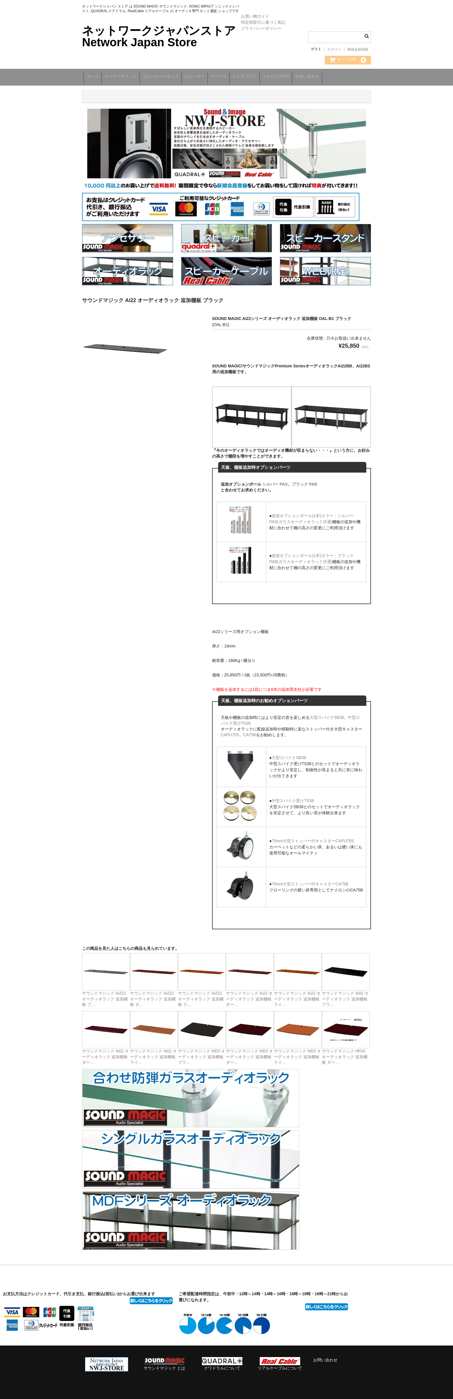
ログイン (334, 49)
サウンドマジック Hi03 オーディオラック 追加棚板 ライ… (297, 1054)
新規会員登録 (357, 49)
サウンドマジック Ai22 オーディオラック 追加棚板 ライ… (297, 996)
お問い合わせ (351, 77)
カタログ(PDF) (314, 77)
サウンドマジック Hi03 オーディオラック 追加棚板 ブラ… (201, 1054)
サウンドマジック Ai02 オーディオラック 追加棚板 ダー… (105, 1054)
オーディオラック (128, 77)
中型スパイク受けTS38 (292, 798)
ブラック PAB (304, 481)
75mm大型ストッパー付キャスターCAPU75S (313, 838)
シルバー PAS (275, 481)
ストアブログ (277, 77)
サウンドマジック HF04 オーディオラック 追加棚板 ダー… (344, 1054)
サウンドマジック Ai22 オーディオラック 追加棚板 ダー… (249, 996)
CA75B (249, 732)
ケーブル (245, 77)
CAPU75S (230, 732)
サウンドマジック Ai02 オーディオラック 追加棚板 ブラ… (345, 996)
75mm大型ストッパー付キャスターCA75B (310, 881)
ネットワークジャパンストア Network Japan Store (159, 36)
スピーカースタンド (174, 77)
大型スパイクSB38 (327, 715)
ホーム (94, 77)
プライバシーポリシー (261, 28)
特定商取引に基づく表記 (263, 22)
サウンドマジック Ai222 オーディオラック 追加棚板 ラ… (201, 996)
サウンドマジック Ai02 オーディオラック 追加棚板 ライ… (153, 1054)
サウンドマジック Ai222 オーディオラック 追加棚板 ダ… (153, 996)
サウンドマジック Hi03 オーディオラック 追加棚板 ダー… (249, 1054)
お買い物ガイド (255, 16)
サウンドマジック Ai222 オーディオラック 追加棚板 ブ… (105, 996)
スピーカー (215, 77)
